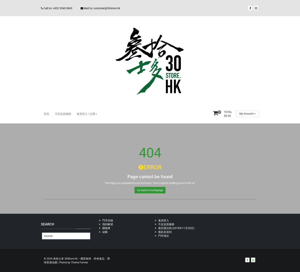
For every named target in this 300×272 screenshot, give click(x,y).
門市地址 (163, 235)
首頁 (46, 113)
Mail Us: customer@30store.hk (100, 8)
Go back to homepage (150, 190)
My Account (247, 113)
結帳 (105, 231)
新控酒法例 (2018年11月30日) (176, 228)
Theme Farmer (79, 262)
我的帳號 (107, 224)
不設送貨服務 (63, 113)
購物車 (106, 228)
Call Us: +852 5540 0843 (56, 8)
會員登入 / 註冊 (87, 113)
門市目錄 (107, 220)
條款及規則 (165, 231)
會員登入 (163, 220)
